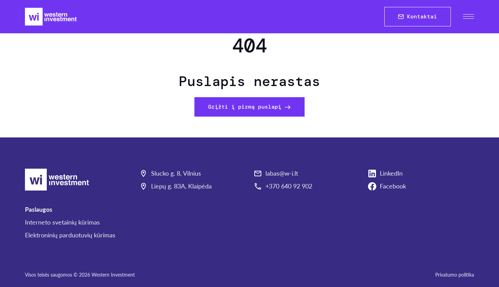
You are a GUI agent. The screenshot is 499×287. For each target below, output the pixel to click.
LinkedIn (391, 173)
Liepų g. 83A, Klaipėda (181, 186)
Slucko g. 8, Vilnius (176, 173)
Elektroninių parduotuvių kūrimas (70, 235)
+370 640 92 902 (288, 186)
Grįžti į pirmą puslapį (249, 106)
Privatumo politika (454, 275)
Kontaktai (417, 16)
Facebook (393, 186)
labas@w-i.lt (281, 173)
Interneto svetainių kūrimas (62, 222)
